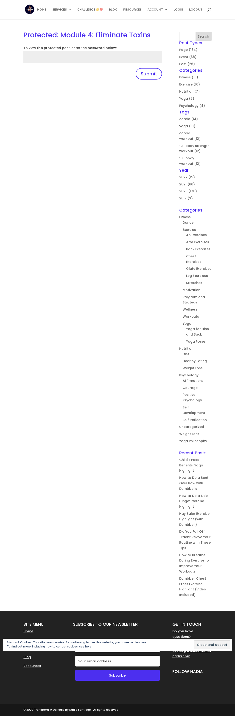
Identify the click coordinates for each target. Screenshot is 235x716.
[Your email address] (117, 661)
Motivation (191, 290)
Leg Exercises (197, 275)
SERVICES (59, 9)
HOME (41, 9)
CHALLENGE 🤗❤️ (90, 9)
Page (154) (188, 49)
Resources (32, 666)
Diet (186, 354)
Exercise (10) (189, 84)
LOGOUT (195, 9)
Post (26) (187, 64)
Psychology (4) (192, 105)
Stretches (194, 283)
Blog (27, 657)
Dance (188, 222)
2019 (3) (186, 198)
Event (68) (187, 57)
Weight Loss (193, 368)
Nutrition (186, 348)
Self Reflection (195, 420)
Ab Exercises (196, 235)
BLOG (113, 9)
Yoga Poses (196, 341)
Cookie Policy (102, 646)
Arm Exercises (197, 242)
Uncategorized (191, 426)
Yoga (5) (186, 98)
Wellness (190, 309)
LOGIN (178, 9)
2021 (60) (187, 184)
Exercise (189, 229)
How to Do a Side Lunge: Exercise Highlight (193, 501)
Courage (190, 388)
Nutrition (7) (189, 91)
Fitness (185, 217)
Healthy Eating (195, 361)
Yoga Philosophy (193, 441)
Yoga (187, 323)
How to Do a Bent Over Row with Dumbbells (193, 483)
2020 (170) (188, 191)
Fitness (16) (188, 77)
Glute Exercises (198, 268)
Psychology (189, 375)
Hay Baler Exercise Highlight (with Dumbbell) (194, 519)
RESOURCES (132, 9)
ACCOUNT (155, 9)
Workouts (191, 316)
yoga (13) (187, 126)
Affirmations (193, 380)
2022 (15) (187, 177)
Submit (149, 74)
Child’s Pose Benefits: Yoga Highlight (191, 465)
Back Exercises (198, 249)
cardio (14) (188, 119)
